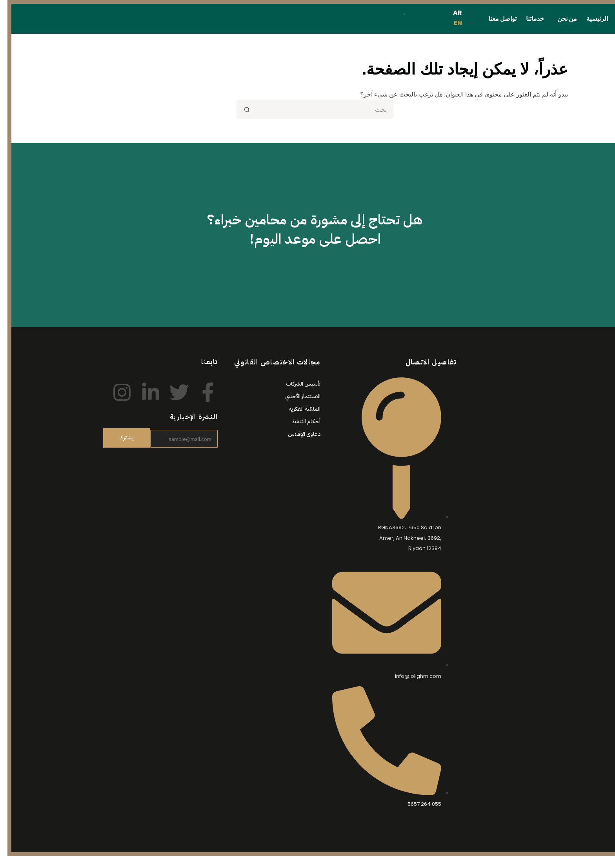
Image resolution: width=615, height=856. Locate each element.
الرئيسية (589, 18)
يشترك (119, 437)
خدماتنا (528, 18)
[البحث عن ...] (317, 109)
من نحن (560, 18)
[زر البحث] (239, 109)
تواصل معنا (495, 18)
